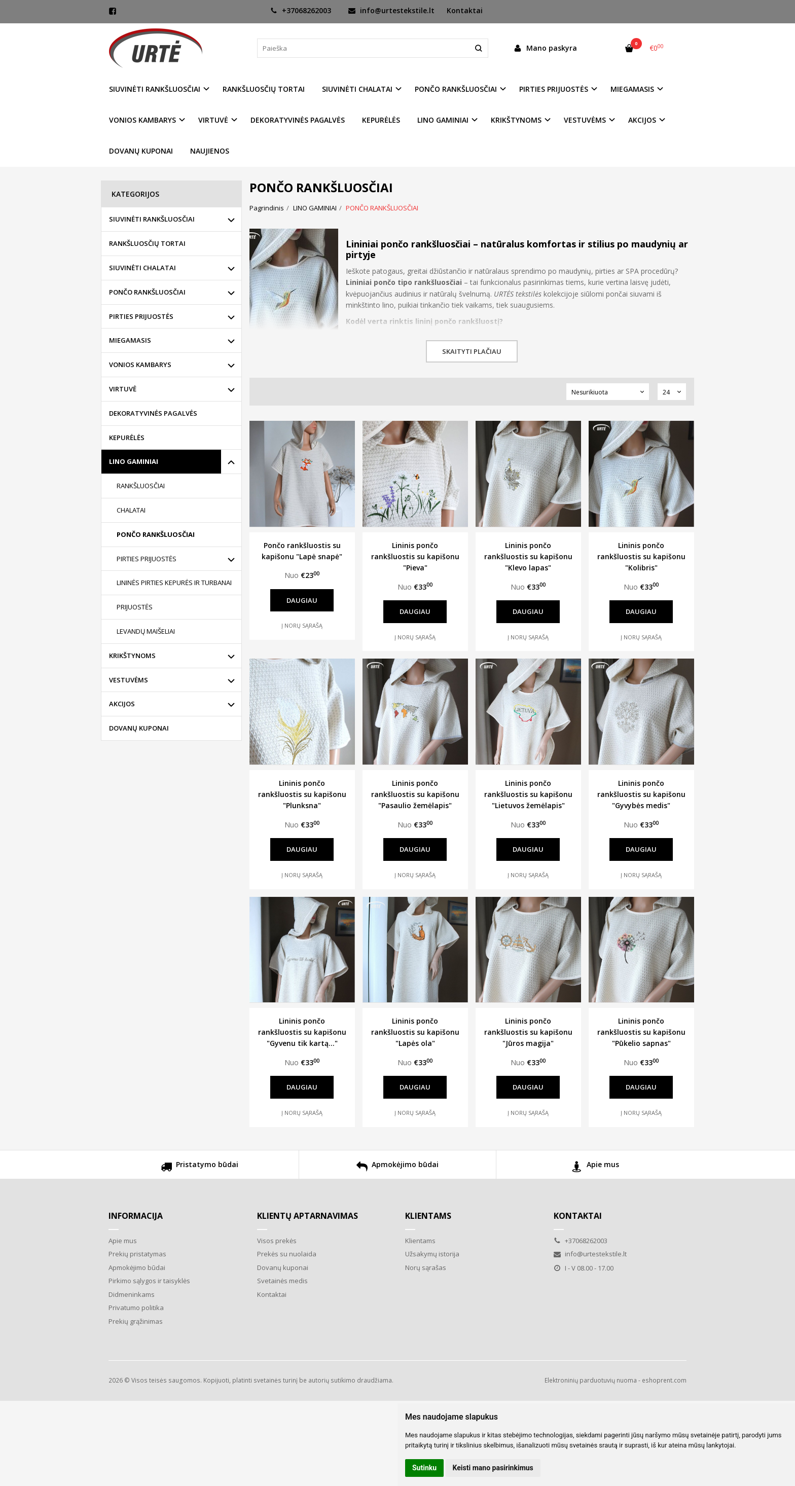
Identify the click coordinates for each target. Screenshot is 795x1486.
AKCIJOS (122, 703)
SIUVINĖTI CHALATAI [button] (357, 89)
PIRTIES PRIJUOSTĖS (141, 316)
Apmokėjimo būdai (397, 1168)
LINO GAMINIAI (133, 461)
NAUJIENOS (209, 151)
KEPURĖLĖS (381, 120)
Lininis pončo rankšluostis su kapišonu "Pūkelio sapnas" (641, 1032)
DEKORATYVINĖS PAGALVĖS (297, 120)
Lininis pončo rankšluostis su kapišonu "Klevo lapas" (528, 556)
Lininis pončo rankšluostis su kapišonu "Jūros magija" (528, 1032)
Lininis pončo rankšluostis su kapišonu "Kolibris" (641, 556)
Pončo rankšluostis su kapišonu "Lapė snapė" (302, 550)
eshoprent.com (664, 1380)
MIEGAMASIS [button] (632, 89)
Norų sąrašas (425, 1267)
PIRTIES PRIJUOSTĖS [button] (553, 89)
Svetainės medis (282, 1280)
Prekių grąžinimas (136, 1321)
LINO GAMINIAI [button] (442, 120)
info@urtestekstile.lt (391, 10)
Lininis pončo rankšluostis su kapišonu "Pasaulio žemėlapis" (415, 794)
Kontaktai (465, 10)
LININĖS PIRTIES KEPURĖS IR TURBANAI (174, 582)
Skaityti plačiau (471, 351)
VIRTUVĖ (122, 388)
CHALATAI (131, 510)
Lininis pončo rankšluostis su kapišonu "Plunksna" (302, 794)
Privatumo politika (136, 1307)
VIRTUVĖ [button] (213, 120)
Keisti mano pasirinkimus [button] (493, 1468)
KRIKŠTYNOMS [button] (516, 120)
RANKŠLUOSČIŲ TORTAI (264, 89)
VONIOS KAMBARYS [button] (142, 120)
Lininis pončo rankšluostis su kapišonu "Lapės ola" (415, 1032)
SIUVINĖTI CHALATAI (142, 267)
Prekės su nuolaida (286, 1253)
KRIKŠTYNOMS (132, 655)
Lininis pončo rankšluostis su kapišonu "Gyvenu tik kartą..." (302, 1032)
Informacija (136, 1215)
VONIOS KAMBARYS (140, 364)
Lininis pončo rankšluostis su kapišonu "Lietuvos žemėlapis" (528, 794)
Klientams (428, 1215)
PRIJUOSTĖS (135, 606)
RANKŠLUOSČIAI (141, 485)
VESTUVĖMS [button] (585, 120)
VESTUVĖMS (128, 679)
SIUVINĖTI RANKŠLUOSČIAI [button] (154, 89)
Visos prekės (277, 1240)
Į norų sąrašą (301, 625)
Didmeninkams (132, 1294)
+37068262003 (300, 10)
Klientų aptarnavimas (307, 1215)
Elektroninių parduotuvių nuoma (591, 1380)
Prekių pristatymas (137, 1253)
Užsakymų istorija (432, 1253)
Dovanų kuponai (282, 1267)
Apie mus (595, 1168)
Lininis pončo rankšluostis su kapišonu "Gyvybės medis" (641, 794)
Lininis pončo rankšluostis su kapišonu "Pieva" (415, 556)
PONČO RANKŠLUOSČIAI (147, 292)
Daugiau (301, 600)
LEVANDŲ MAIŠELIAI (146, 631)
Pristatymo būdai (199, 1168)
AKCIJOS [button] (642, 120)
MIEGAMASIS (130, 340)
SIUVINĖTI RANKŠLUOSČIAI (152, 219)
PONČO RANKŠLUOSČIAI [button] (456, 89)
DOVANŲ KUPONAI (141, 151)
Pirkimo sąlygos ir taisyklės (149, 1280)
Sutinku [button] (424, 1468)
